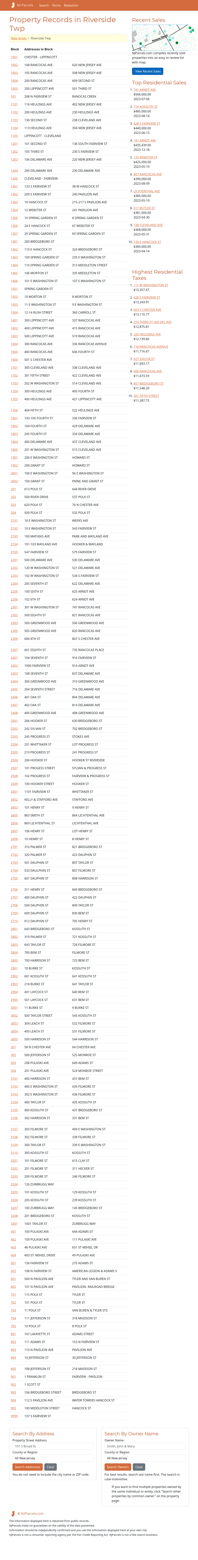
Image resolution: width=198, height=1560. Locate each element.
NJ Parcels (21, 5)
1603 (14, 336)
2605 (14, 815)
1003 (14, 73)
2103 (14, 536)
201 (13, 489)
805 (13, 1369)
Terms (56, 5)
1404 (14, 265)
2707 (14, 897)
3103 (14, 1094)
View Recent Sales (147, 71)
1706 (14, 410)
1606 (14, 360)
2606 (14, 823)
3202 (14, 1168)
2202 (14, 568)
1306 (14, 226)
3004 (14, 1031)
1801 (14, 418)
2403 (14, 673)
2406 (14, 697)
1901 (14, 457)
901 (13, 1377)
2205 (14, 591)
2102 (14, 528)
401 (13, 1231)
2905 (14, 1000)
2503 (14, 736)
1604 (14, 344)
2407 (14, 705)
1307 (14, 234)
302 (13, 1055)
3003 (14, 1023)
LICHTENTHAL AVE (147, 191)
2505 (14, 752)
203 (13, 505)
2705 (14, 878)
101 (13, 96)
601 (13, 1279)
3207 (14, 1208)
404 (13, 1255)
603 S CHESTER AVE (147, 310)
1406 (14, 281)
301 (13, 1047)
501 (13, 1263)
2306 (14, 639)
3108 (14, 1137)
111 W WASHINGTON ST (151, 285)
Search (44, 5)
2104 (14, 544)
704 (13, 1318)
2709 (14, 913)
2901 (14, 968)
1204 (14, 171)
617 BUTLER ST (144, 208)
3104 (14, 1102)
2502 (14, 729)
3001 (14, 1008)
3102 (14, 1086)
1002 (14, 65)
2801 (14, 929)
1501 (14, 289)
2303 (14, 623)
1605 (14, 352)
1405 (14, 273)
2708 (14, 905)
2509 (14, 784)
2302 (14, 615)
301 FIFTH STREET (146, 396)
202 (13, 497)
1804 (14, 442)
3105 (14, 1110)
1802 (14, 426)
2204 (14, 583)
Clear (50, 1467)
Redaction (71, 5)
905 (13, 1408)
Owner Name (114, 1440)
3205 (14, 1192)
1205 (14, 178)
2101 (14, 520)
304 (13, 1071)
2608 (14, 839)
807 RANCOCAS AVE (148, 174)
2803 (14, 945)
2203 (14, 576)
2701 (14, 847)
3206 (14, 1200)
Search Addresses (27, 1467)
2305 (14, 631)
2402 (14, 666)
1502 (14, 297)
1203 (14, 159)
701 (13, 1295)
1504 (14, 312)
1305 (14, 218)
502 (13, 1271)
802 (13, 1342)
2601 (14, 792)
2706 (14, 889)
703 (13, 1310)
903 (13, 1392)
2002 (14, 481)
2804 (14, 952)
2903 (14, 984)
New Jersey (19, 38)
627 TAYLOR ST (144, 359)
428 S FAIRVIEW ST (147, 123)
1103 (14, 120)
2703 (14, 863)
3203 (14, 1176)
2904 (14, 992)
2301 (14, 607)
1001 (14, 57)
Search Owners (118, 1467)
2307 (14, 650)
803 (13, 1350)
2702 (14, 855)
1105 (14, 136)
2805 (14, 960)
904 (13, 1400)
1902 (14, 465)
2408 (14, 713)
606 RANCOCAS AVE (148, 371)
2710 (14, 921)
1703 (14, 383)
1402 (14, 249)
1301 (14, 186)
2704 (14, 870)
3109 (14, 1145)
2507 (14, 768)
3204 (14, 1184)
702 (13, 1302)
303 (13, 1063)
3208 (14, 1216)
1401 (14, 241)
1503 (14, 304)
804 (13, 1358)
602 (13, 1287)
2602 (14, 799)
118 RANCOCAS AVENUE (151, 347)
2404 (14, 681)
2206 (14, 599)
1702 (14, 375)
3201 (14, 1161)
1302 (14, 194)
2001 (14, 473)
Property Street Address (29, 1440)
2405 (14, 689)
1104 (14, 128)
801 (13, 1334)
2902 (14, 976)
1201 (14, 144)
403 (13, 1247)
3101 (14, 1079)
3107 (14, 1129)
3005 (14, 1039)
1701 (14, 367)
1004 (14, 81)
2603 (14, 807)
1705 (14, 399)
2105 (14, 552)
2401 (14, 658)
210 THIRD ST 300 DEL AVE (153, 322)
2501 (14, 721)
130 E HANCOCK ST (147, 242)
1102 (14, 112)
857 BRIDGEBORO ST (149, 383)
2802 (14, 937)
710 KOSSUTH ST (146, 107)
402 (13, 1239)
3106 (14, 1118)
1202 (14, 152)
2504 (14, 744)
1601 (14, 320)
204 (13, 513)
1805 (14, 450)
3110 (14, 1153)
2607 (14, 831)
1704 (14, 391)
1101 (14, 104)
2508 (14, 776)
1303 (14, 202)
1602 (14, 328)
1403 (14, 257)
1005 (14, 88)
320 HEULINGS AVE (147, 334)
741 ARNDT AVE (145, 90)
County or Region (25, 1452)
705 (13, 1326)
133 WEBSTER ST (145, 157)
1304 (14, 210)
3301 (14, 1224)
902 (13, 1384)
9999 (14, 1416)
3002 (14, 1015)
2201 (14, 560)
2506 (14, 760)
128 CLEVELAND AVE (148, 225)
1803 (14, 434)
